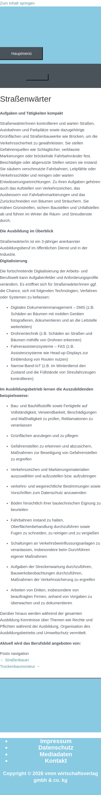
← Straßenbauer (14, 660)
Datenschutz (55, 747)
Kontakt (56, 760)
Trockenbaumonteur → (20, 666)
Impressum (56, 741)
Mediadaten (56, 754)
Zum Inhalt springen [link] (17, 3)
